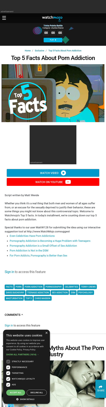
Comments (14, 314)
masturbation (14, 298)
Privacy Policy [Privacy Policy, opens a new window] (29, 349)
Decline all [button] (37, 392)
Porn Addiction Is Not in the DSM (29, 250)
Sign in (9, 272)
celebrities (71, 286)
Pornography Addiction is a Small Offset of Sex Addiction (43, 245)
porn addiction (33, 286)
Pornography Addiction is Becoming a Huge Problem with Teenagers (50, 240)
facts (9, 286)
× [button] (46, 333)
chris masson (42, 298)
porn (19, 286)
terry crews (88, 286)
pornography (54, 286)
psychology (85, 292)
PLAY (53, 40)
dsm (73, 292)
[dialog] (26, 367)
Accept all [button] (16, 392)
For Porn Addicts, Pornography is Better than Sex (38, 255)
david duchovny (15, 292)
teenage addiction (38, 292)
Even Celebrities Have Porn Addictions (32, 235)
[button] (26, 354)
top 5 (29, 298)
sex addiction (60, 292)
